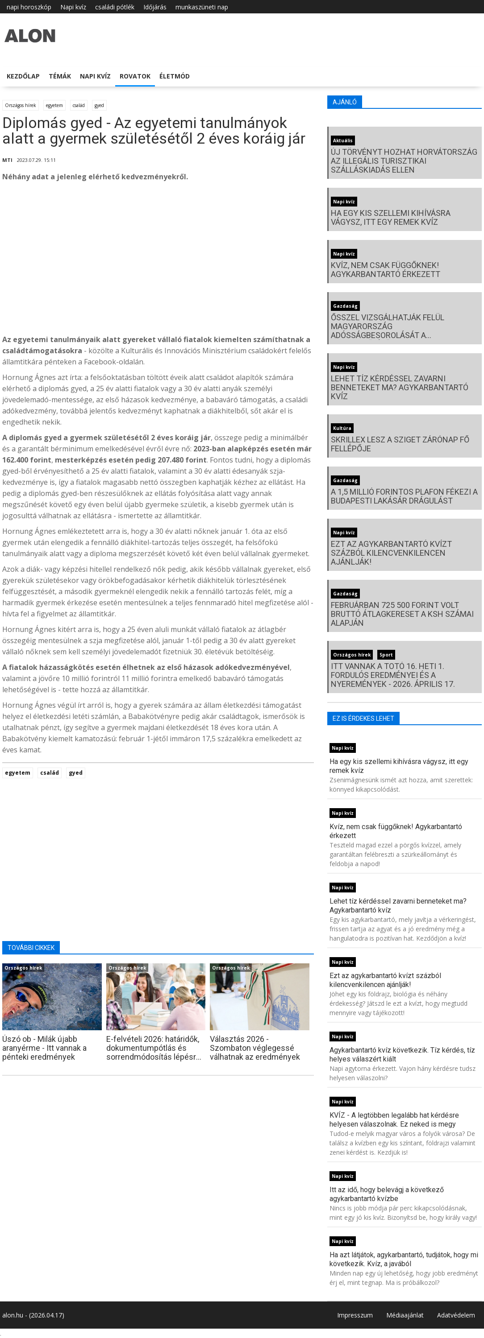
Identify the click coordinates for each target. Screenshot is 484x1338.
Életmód (174, 76)
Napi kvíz (73, 7)
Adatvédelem (456, 1315)
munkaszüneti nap (201, 7)
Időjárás (155, 7)
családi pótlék (114, 7)
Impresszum (355, 1315)
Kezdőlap (23, 76)
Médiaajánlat (405, 1315)
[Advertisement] (158, 260)
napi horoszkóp (29, 7)
